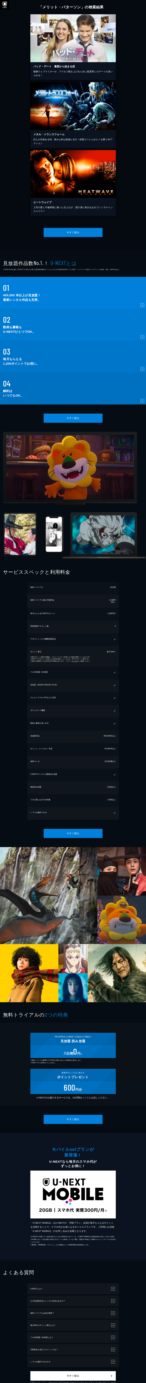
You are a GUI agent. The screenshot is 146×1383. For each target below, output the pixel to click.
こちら (75, 661)
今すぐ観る (73, 232)
